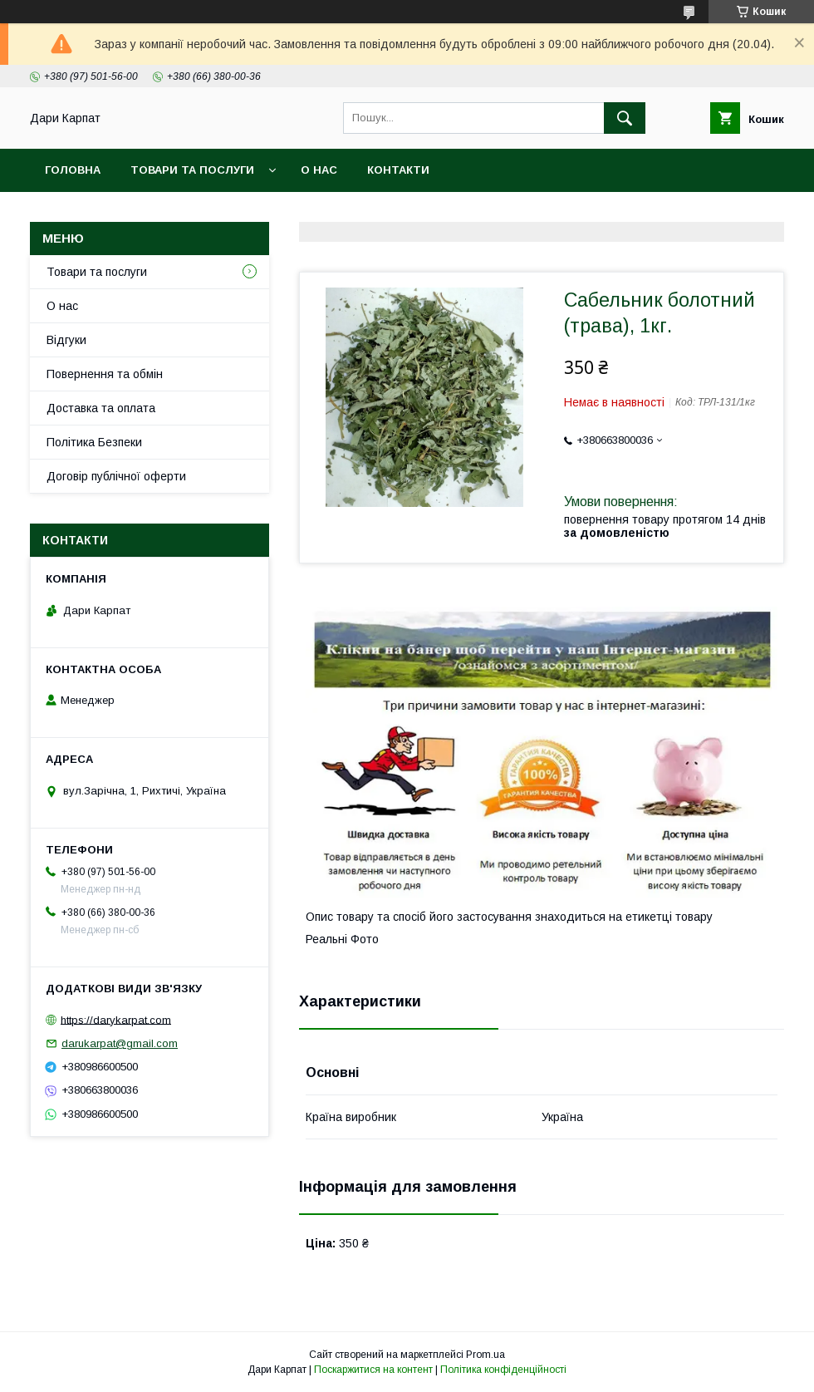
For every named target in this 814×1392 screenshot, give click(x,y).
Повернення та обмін (105, 374)
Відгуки (66, 340)
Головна (73, 170)
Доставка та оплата (101, 408)
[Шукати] (624, 118)
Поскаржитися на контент (373, 1369)
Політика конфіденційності (503, 1369)
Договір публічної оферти (116, 476)
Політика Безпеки (94, 442)
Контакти (398, 170)
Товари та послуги (192, 170)
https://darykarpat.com (116, 1019)
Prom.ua (485, 1354)
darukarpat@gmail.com (119, 1043)
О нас (319, 170)
